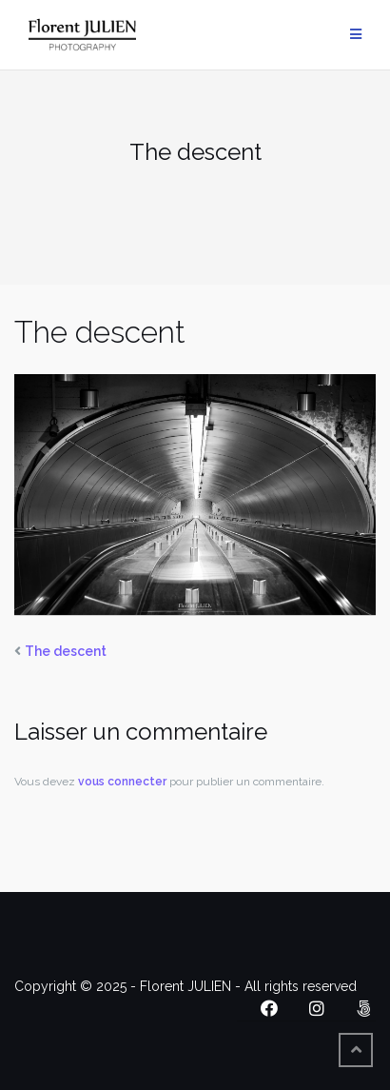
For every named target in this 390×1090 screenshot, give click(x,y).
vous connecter (122, 781)
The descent (66, 651)
